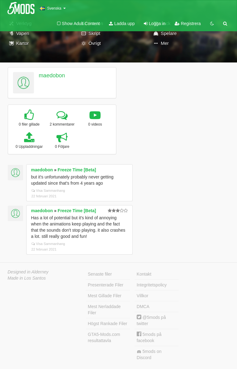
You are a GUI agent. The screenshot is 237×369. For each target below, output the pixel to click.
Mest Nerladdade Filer (104, 309)
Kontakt (144, 274)
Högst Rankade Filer (107, 323)
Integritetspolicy (152, 284)
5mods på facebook (149, 337)
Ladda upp (122, 23)
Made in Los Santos (27, 278)
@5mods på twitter (151, 320)
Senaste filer (100, 274)
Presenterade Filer (105, 284)
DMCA (143, 306)
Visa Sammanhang (48, 190)
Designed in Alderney (28, 271)
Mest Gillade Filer (105, 295)
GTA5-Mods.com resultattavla (104, 337)
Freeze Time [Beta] (77, 169)
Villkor (142, 295)
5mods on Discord (149, 354)
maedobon (52, 75)
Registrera (188, 23)
